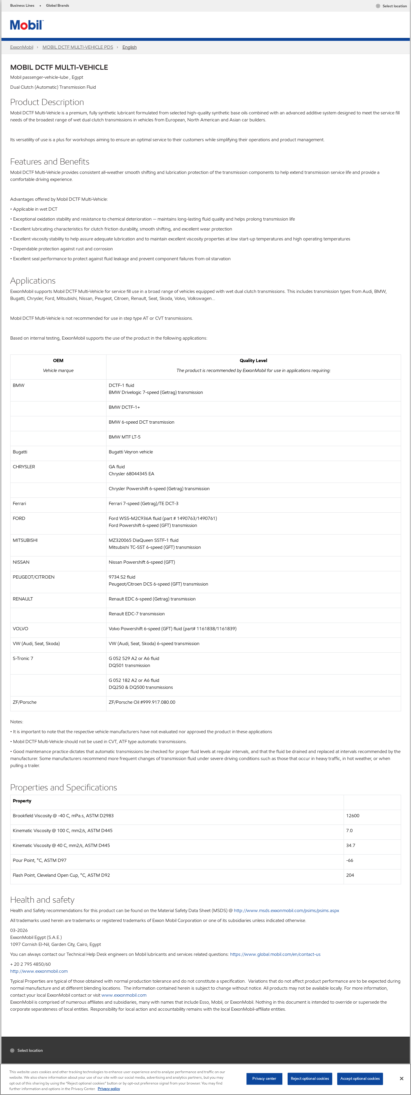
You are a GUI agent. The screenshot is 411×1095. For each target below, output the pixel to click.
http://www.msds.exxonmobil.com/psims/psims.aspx (286, 910)
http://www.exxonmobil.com (39, 971)
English (130, 47)
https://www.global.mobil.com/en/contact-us (275, 954)
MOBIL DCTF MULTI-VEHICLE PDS (78, 47)
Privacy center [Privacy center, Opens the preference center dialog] (264, 1078)
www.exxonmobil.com (124, 995)
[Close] (401, 1078)
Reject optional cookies (310, 1078)
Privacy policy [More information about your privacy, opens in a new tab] (109, 1088)
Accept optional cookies (360, 1078)
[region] (205, 1079)
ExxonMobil (21, 47)
